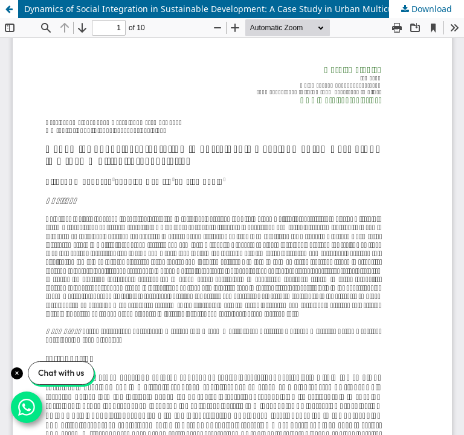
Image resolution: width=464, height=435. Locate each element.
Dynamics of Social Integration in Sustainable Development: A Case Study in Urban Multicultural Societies (238, 8)
